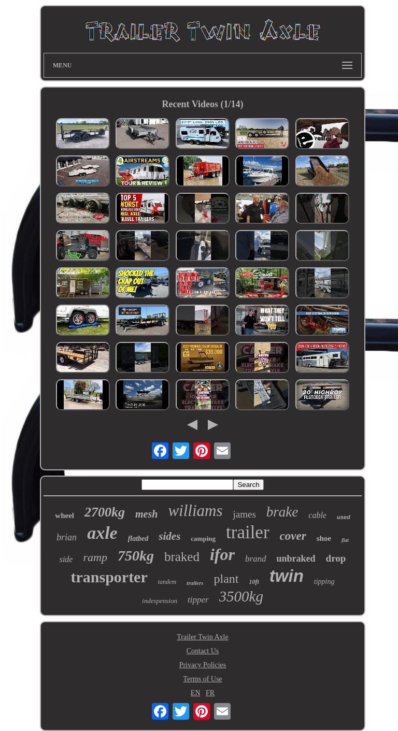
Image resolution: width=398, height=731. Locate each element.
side (66, 559)
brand (255, 559)
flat (345, 540)
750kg (136, 556)
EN (196, 693)
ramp (95, 557)
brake (282, 512)
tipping (324, 581)
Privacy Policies (202, 665)
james (244, 514)
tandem (167, 581)
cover (293, 535)
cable (317, 515)
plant (226, 578)
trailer (247, 532)
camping (203, 538)
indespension (159, 601)
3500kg (241, 596)
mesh (146, 514)
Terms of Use (202, 679)
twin (286, 575)
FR (210, 693)
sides (169, 536)
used (343, 517)
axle (102, 532)
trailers (195, 583)
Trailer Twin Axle (202, 637)
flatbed (138, 538)
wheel (64, 515)
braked (182, 557)
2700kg (104, 512)
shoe (324, 538)
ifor (222, 554)
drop (336, 558)
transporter (108, 576)
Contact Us (203, 651)
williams (195, 510)
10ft (254, 581)
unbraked (296, 558)
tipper (198, 600)
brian (66, 537)
